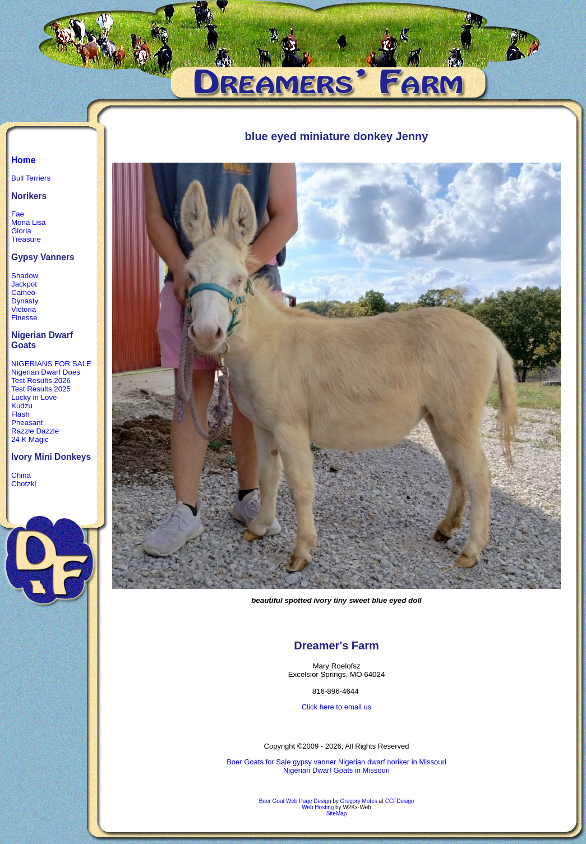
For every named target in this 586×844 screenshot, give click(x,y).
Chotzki (23, 483)
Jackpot (24, 284)
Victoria (23, 309)
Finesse (24, 317)
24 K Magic (30, 439)
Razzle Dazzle (35, 431)
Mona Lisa (28, 222)
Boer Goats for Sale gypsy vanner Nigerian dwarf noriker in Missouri (336, 762)
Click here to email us (336, 707)
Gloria (21, 231)
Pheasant (27, 422)
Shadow (24, 275)
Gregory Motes (358, 801)
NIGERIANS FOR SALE (51, 363)
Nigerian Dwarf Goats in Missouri (336, 770)
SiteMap (336, 813)
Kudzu (22, 406)
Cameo (23, 292)
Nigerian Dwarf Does (45, 372)
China (21, 475)
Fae (17, 214)
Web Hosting (318, 807)
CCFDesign (399, 801)
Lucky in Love (34, 397)
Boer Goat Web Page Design (295, 801)
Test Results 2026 (41, 380)
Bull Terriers (30, 178)
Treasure (26, 239)
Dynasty (24, 301)
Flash (20, 414)
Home (23, 160)
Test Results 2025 (41, 389)
